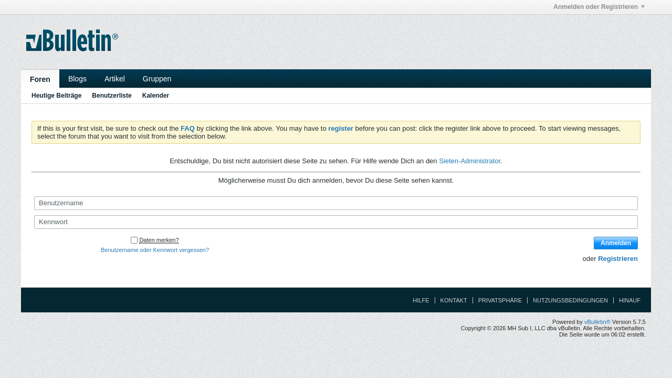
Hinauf (629, 300)
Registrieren (618, 258)
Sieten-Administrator (469, 161)
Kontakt (453, 300)
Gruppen (157, 79)
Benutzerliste (111, 95)
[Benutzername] (336, 203)
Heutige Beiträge (56, 95)
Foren (40, 79)
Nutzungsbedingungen (570, 300)
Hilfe (421, 300)
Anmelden (616, 243)
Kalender (155, 95)
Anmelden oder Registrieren (599, 6)
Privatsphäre (500, 300)
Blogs (77, 79)
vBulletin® (597, 322)
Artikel (114, 79)
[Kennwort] (336, 222)
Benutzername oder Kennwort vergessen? (155, 250)
